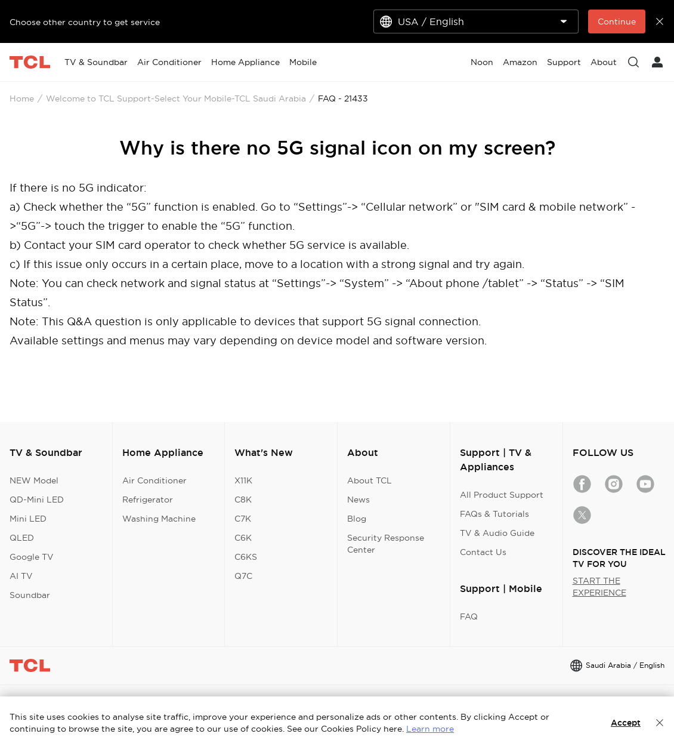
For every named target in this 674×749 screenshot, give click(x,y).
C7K (242, 518)
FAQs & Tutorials (494, 513)
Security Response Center (385, 543)
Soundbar (30, 595)
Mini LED (28, 518)
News (358, 499)
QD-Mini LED (37, 499)
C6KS (245, 556)
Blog (356, 518)
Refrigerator (147, 499)
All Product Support (501, 494)
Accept (626, 722)
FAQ (469, 616)
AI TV (21, 576)
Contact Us (483, 552)
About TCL (369, 480)
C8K (243, 499)
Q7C (243, 576)
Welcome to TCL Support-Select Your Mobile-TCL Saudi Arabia (176, 98)
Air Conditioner (154, 480)
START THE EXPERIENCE (599, 586)
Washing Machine (159, 518)
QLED (22, 537)
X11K (243, 480)
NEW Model (34, 480)
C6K (243, 537)
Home (22, 98)
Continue (617, 21)
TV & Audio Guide (497, 533)
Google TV (32, 556)
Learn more (430, 728)
